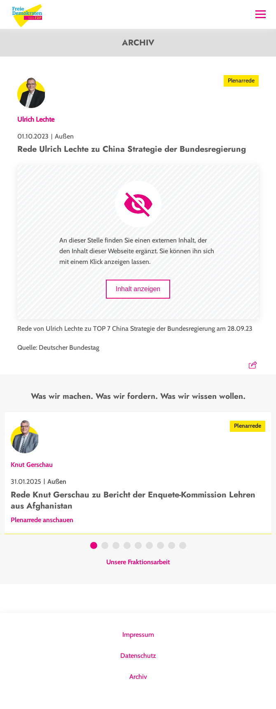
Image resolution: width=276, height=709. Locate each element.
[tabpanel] (138, 473)
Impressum (138, 634)
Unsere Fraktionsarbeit (138, 562)
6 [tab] (149, 546)
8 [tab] (171, 546)
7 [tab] (160, 546)
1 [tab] (93, 546)
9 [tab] (182, 546)
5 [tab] (138, 546)
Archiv (138, 677)
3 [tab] (116, 546)
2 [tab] (104, 546)
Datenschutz (138, 656)
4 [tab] (127, 546)
